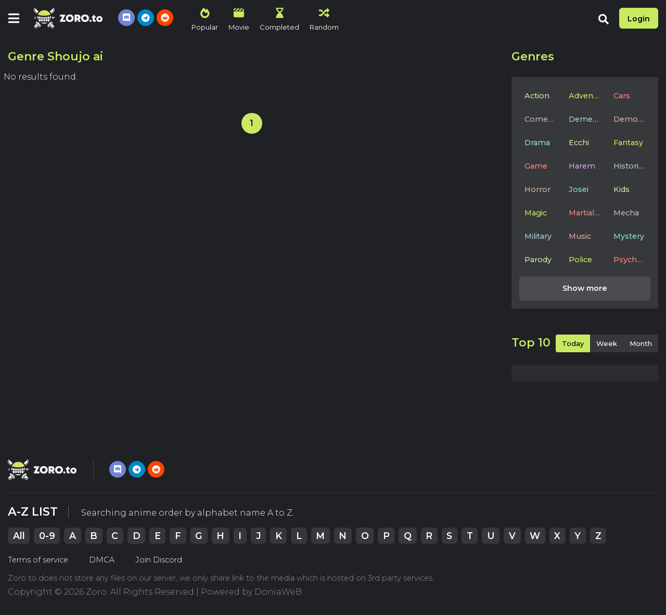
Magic (535, 212)
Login (638, 18)
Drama (537, 142)
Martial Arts (587, 212)
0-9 (47, 535)
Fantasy (628, 142)
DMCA (101, 560)
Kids (621, 189)
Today (573, 343)
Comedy (540, 119)
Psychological (631, 259)
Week (606, 343)
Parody (538, 259)
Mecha (626, 212)
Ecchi (579, 142)
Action (536, 95)
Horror (537, 189)
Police (580, 259)
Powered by (251, 592)
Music (580, 236)
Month (641, 343)
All (19, 535)
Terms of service (38, 560)
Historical (631, 166)
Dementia (587, 119)
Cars (621, 95)
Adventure (587, 95)
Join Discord (158, 560)
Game (535, 166)
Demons (630, 119)
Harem (582, 166)
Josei (578, 189)
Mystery (628, 236)
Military (538, 236)
